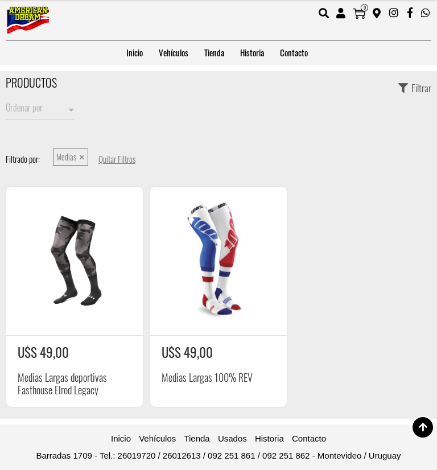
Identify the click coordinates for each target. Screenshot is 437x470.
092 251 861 (231, 455)
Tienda (214, 52)
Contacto (294, 52)
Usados (232, 438)
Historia (252, 52)
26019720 (137, 455)
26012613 (182, 455)
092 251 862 (286, 455)
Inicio (134, 52)
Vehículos (173, 52)
